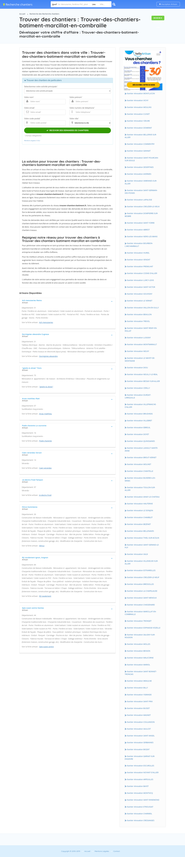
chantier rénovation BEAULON (139, 314)
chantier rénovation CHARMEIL (139, 813)
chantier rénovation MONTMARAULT (141, 344)
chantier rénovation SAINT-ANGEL (140, 735)
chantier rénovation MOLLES (138, 644)
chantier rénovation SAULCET (138, 729)
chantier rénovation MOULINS (138, 107)
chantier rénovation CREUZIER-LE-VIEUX (143, 206)
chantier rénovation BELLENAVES (140, 531)
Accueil (22, 14)
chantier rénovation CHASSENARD (140, 604)
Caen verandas (45, 468)
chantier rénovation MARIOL (138, 664)
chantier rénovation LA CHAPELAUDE (141, 591)
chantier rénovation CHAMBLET (139, 517)
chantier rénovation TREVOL (138, 321)
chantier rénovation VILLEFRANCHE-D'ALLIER (140, 405)
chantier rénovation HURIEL (138, 253)
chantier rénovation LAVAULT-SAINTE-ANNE (141, 449)
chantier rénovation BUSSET (138, 708)
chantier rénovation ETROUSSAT (139, 807)
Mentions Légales (102, 851)
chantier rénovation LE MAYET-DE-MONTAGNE (140, 359)
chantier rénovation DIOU (137, 367)
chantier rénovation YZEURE (138, 121)
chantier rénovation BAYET (137, 786)
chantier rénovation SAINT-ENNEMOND (142, 800)
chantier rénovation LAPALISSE (139, 199)
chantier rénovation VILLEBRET (139, 420)
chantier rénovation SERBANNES (139, 742)
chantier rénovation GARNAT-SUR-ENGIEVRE (140, 757)
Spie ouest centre (46, 646)
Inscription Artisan (168, 4)
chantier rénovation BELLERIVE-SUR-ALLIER (141, 136)
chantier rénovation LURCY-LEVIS (140, 280)
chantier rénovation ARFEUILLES (139, 779)
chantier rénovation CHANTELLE (139, 471)
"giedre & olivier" (46, 386)
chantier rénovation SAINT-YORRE (140, 223)
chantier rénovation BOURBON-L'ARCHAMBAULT (139, 244)
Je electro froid (45, 495)
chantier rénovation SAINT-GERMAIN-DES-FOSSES (141, 191)
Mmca (41, 545)
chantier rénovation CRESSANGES (140, 820)
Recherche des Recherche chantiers (44, 14)
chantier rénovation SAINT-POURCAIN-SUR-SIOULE (142, 159)
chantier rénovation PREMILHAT (139, 266)
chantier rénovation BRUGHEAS (139, 413)
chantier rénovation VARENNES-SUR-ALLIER (141, 182)
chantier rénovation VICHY (137, 100)
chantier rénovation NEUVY (137, 351)
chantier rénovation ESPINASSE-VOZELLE (143, 628)
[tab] (67, 301)
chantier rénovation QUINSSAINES (140, 441)
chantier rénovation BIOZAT (138, 749)
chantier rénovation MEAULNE (139, 681)
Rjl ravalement (45, 596)
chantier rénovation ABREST (138, 229)
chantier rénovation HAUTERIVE (139, 503)
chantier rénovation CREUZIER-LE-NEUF (142, 577)
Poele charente (45, 441)
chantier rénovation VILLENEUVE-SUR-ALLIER (141, 562)
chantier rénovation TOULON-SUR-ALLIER (140, 488)
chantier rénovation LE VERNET (139, 300)
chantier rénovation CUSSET (138, 114)
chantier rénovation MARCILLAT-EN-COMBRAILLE (140, 612)
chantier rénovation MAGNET (138, 715)
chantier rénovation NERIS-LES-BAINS (142, 236)
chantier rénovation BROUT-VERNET (141, 457)
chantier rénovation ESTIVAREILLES (141, 570)
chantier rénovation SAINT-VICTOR (140, 287)
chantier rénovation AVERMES (138, 174)
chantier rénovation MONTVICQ (139, 793)
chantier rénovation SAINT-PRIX (139, 701)
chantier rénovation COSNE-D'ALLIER (141, 273)
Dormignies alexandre (48, 356)
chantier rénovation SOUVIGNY (139, 294)
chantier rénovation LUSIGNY (138, 337)
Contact (116, 851)
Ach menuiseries (46, 322)
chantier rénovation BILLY (137, 687)
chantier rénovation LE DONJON (139, 510)
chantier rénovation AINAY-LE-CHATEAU (143, 497)
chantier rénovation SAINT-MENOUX (141, 598)
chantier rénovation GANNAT (138, 151)
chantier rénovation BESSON (138, 651)
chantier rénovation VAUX (137, 554)
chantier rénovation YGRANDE (139, 694)
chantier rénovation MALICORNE (140, 657)
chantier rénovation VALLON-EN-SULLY (142, 307)
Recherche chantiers (17, 4)
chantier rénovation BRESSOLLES (140, 584)
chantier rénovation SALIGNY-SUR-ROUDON (140, 636)
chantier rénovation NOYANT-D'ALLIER (142, 772)
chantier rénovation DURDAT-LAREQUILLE (138, 396)
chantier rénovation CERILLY (138, 388)
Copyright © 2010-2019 (70, 851)
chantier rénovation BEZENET (138, 524)
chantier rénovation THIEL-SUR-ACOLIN (142, 538)
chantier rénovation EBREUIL (138, 427)
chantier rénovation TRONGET (138, 621)
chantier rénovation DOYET (137, 434)
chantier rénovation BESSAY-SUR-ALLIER (143, 381)
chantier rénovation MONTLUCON (140, 93)
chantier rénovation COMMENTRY (140, 144)
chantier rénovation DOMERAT (139, 128)
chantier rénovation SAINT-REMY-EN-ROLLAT (141, 329)
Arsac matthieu (45, 413)
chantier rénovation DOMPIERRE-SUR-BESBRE (141, 214)
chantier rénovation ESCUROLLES (140, 765)
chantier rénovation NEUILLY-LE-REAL (142, 374)
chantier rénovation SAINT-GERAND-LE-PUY (142, 546)
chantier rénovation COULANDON (140, 722)
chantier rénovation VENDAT (138, 259)
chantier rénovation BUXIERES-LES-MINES (140, 479)
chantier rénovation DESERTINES (140, 167)
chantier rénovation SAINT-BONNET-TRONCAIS (141, 672)
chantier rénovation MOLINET (138, 464)
